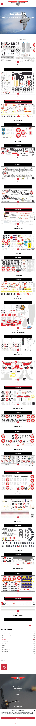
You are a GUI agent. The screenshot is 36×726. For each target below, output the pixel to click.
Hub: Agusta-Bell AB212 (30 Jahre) (18, 332)
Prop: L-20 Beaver (18, 493)
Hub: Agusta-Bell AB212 (18, 354)
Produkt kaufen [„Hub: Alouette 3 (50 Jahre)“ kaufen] (18, 232)
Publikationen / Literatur (6, 649)
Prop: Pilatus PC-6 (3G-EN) (18, 615)
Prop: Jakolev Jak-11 (18, 449)
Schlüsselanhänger (5, 651)
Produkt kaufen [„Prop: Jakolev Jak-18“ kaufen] (18, 431)
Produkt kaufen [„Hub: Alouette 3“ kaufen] (18, 257)
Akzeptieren (18, 718)
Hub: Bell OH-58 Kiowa (18, 275)
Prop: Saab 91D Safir (18, 594)
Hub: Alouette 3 (18, 253)
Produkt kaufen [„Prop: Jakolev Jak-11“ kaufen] (18, 453)
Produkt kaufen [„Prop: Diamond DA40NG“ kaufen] (18, 69)
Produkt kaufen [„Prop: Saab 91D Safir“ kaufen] (18, 598)
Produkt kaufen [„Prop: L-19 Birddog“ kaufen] (18, 472)
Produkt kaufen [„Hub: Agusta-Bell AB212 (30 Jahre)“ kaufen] (18, 336)
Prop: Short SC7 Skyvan (18, 568)
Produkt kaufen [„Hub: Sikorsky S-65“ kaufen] (18, 302)
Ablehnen (18, 720)
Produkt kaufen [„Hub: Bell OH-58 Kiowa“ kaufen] (18, 279)
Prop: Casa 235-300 (18, 550)
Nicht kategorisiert (5, 641)
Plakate (3, 647)
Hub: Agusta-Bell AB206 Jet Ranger (18, 159)
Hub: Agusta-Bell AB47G (18, 183)
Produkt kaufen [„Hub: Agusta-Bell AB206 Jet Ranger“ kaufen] (18, 164)
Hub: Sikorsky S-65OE (18, 120)
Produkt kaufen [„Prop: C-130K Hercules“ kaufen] (18, 525)
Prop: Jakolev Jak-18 (18, 426)
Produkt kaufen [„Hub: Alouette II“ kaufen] (18, 145)
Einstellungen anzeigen (18, 723)
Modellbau (4, 639)
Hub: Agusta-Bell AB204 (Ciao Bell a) (18, 383)
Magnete (3, 637)
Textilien (3, 653)
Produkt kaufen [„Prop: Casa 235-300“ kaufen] (18, 554)
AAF (2, 631)
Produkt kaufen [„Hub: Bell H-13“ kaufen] (18, 209)
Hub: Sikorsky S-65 (18, 298)
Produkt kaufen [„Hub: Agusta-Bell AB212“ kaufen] (18, 358)
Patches (3, 645)
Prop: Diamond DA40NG (18, 66)
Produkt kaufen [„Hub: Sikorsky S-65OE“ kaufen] (18, 124)
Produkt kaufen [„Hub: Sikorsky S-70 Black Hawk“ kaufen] (18, 101)
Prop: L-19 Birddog (18, 468)
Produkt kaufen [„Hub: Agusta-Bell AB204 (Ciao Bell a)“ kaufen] (18, 387)
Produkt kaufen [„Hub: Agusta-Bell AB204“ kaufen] (18, 412)
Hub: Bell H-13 (18, 205)
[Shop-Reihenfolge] (26, 39)
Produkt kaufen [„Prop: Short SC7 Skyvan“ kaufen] (18, 573)
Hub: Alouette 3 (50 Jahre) (18, 228)
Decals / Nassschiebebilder (6, 633)
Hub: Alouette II (18, 141)
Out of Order (4, 643)
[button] (34, 710)
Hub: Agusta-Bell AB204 (18, 408)
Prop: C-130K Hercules (18, 521)
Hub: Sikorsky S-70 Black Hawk (18, 97)
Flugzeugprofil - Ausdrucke (6, 635)
